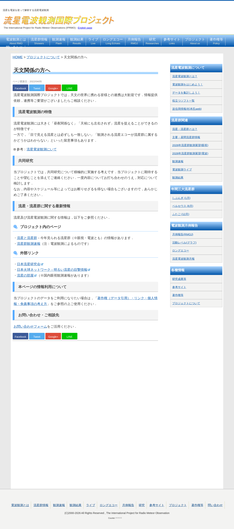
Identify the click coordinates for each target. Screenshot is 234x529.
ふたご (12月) (180, 214)
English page (85, 27)
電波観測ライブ (182, 169)
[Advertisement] (85, 386)
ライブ (93, 41)
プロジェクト (195, 41)
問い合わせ (14, 49)
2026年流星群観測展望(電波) (190, 153)
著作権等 (216, 41)
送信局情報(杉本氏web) (187, 108)
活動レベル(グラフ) (184, 242)
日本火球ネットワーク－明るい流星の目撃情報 (52, 270)
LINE (69, 88)
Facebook (20, 88)
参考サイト (172, 41)
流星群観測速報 (28, 244)
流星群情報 (39, 41)
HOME (18, 57)
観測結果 (77, 41)
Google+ (53, 88)
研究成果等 (179, 278)
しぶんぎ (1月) (181, 197)
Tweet (36, 88)
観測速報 (58, 41)
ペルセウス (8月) (182, 205)
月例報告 (134, 41)
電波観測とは (16, 41)
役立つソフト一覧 (183, 100)
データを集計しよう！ (186, 92)
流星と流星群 (27, 238)
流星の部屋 (25, 275)
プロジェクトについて (43, 57)
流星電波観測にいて (42, 149)
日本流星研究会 (28, 264)
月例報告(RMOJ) (182, 234)
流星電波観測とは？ (184, 76)
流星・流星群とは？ (184, 129)
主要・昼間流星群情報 (186, 137)
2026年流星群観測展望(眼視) (190, 145)
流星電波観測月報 (183, 258)
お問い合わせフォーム (30, 326)
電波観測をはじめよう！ (187, 84)
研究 (152, 41)
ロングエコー (113, 41)
